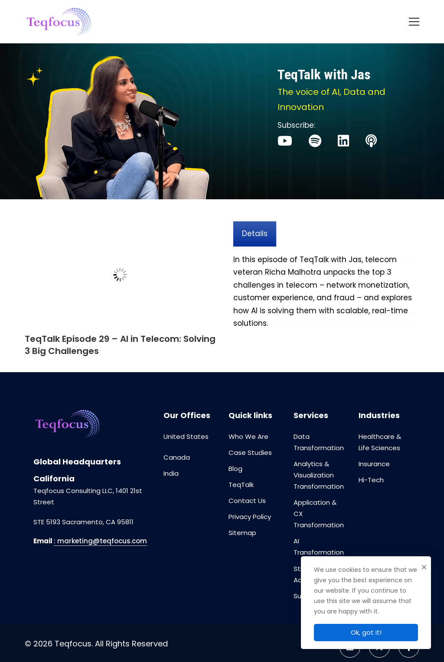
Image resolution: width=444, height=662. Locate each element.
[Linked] (343, 140)
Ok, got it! (366, 632)
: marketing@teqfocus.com (100, 540)
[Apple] (371, 140)
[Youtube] (285, 140)
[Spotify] (315, 140)
